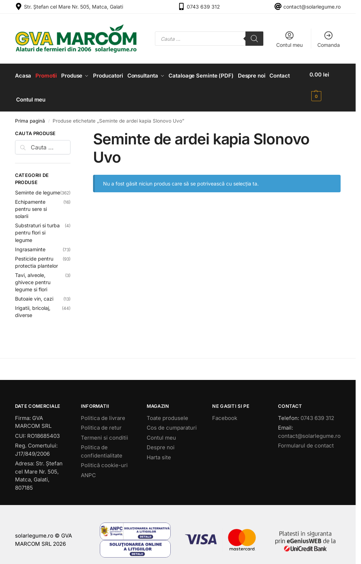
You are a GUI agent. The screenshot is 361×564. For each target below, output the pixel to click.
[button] (326, 85)
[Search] (254, 38)
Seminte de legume (37, 188)
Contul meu (289, 39)
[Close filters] (72, 130)
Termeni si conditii (104, 432)
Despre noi (161, 442)
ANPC (88, 470)
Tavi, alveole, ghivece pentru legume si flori (32, 277)
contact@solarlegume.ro (312, 7)
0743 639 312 (203, 7)
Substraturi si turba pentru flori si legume (37, 228)
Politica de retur (101, 423)
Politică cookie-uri (104, 460)
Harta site (159, 452)
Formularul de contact (306, 440)
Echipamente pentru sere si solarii (31, 204)
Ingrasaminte (30, 244)
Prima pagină (30, 116)
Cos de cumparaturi (172, 423)
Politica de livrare (103, 413)
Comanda (328, 39)
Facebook (224, 413)
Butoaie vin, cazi (34, 294)
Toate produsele (167, 413)
